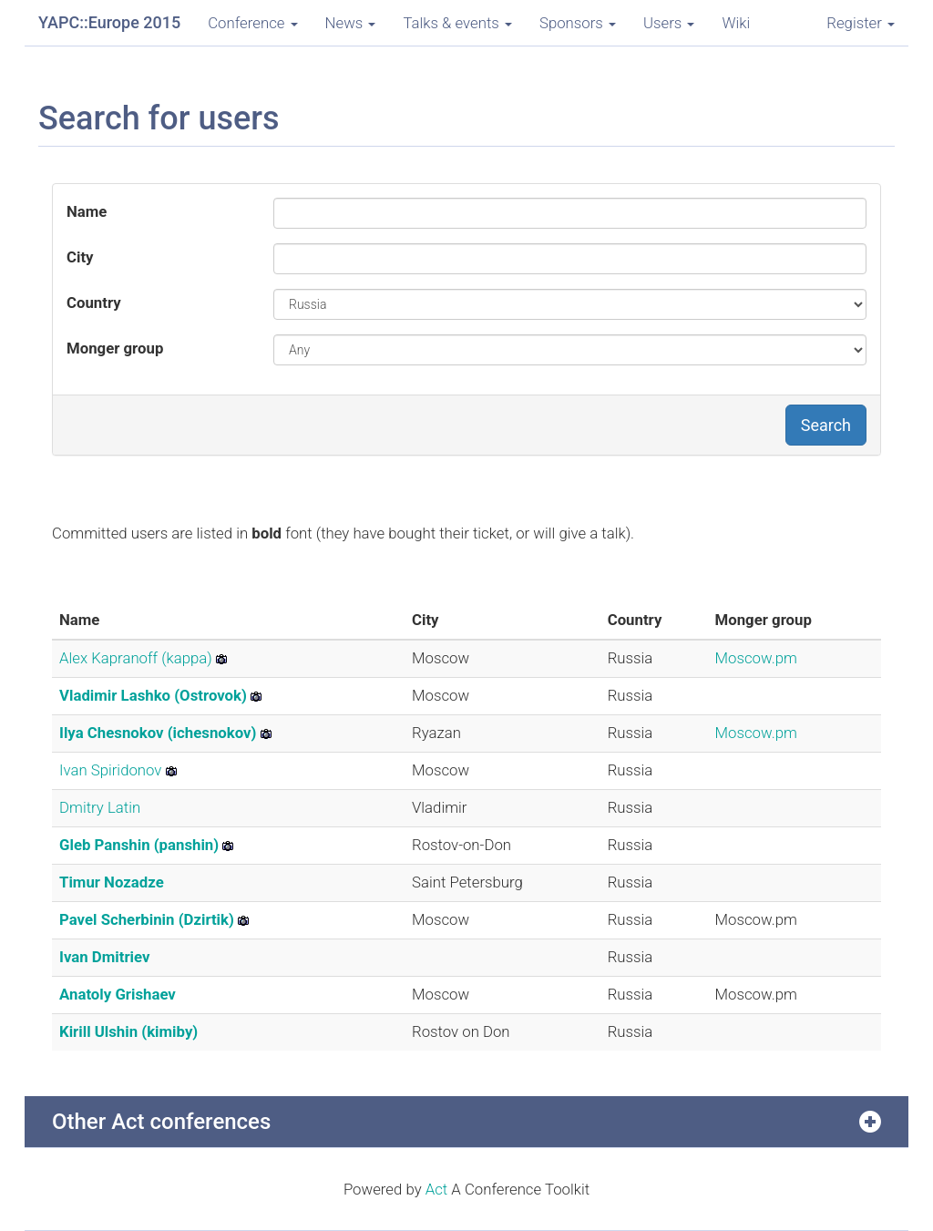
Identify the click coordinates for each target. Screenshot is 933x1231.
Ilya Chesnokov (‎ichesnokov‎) (157, 732)
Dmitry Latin (99, 807)
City (80, 257)
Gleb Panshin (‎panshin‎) (139, 845)
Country (94, 302)
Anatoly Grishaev (117, 994)
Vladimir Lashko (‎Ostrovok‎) (153, 695)
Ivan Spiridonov (110, 770)
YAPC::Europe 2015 (109, 22)
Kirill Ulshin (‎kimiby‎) (128, 1031)
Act (436, 1189)
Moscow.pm (756, 658)
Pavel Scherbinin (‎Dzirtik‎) (146, 919)
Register (860, 23)
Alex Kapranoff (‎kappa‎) (135, 658)
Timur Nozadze (111, 882)
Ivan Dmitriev (104, 957)
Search (826, 425)
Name (87, 211)
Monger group (115, 348)
